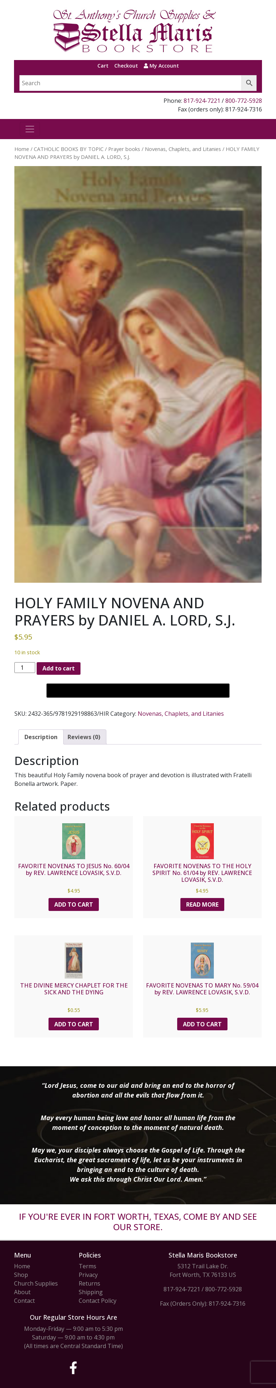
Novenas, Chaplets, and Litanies (183, 148)
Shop (21, 1275)
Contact (24, 1301)
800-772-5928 (243, 101)
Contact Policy (97, 1301)
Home (21, 148)
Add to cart (58, 668)
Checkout (126, 65)
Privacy (88, 1275)
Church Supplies (36, 1283)
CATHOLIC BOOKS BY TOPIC (69, 148)
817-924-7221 (202, 101)
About (22, 1292)
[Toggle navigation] (30, 129)
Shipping (91, 1292)
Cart (103, 65)
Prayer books (124, 148)
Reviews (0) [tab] (84, 737)
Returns (89, 1283)
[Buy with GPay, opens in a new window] (138, 690)
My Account (161, 65)
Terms (87, 1266)
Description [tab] (41, 737)
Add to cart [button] (73, 904)
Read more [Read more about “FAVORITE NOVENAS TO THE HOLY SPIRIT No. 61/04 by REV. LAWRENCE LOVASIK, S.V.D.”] (202, 904)
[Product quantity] (24, 667)
